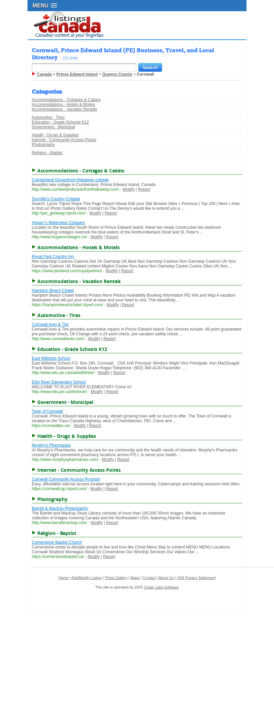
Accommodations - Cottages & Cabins (66, 99)
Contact (149, 578)
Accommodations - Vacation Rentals (64, 109)
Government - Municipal (53, 127)
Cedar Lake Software (161, 587)
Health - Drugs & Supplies (55, 135)
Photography (43, 144)
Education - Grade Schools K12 (60, 122)
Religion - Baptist (47, 152)
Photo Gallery (116, 578)
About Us (166, 578)
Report (144, 189)
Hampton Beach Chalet (53, 290)
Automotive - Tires (48, 117)
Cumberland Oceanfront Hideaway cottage (70, 180)
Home (63, 578)
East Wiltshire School (51, 358)
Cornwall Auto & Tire (50, 324)
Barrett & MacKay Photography (60, 508)
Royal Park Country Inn (53, 256)
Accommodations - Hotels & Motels (63, 104)
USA (180, 578)
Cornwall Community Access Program (66, 479)
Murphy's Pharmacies (51, 445)
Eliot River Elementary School (59, 382)
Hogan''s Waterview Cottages (58, 222)
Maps (135, 578)
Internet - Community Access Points (64, 139)
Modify (129, 189)
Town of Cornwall (47, 411)
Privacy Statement (200, 578)
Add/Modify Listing (86, 578)
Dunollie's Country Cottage (56, 199)
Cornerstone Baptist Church (57, 542)
